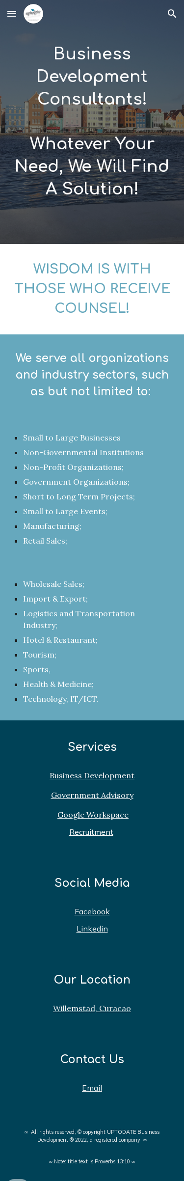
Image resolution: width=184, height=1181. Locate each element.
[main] (92, 122)
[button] (12, 13)
